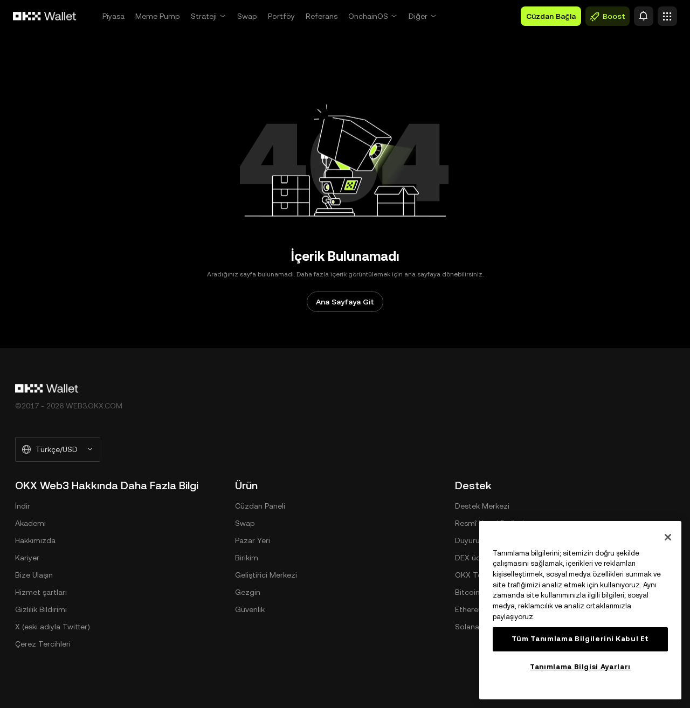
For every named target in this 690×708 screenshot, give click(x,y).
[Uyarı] (643, 16)
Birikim (246, 557)
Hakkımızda (35, 540)
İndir (22, 506)
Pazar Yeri (252, 540)
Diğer (418, 16)
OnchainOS (368, 16)
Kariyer (27, 557)
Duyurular (471, 540)
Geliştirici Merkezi (266, 575)
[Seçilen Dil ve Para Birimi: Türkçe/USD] (57, 449)
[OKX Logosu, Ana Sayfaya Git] (45, 16)
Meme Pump (157, 16)
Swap (247, 16)
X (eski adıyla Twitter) (52, 626)
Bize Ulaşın (34, 575)
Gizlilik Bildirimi (41, 609)
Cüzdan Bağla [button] (551, 16)
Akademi (30, 523)
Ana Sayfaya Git (345, 301)
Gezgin (247, 592)
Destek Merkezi (482, 506)
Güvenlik (250, 609)
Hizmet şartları (41, 592)
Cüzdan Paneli (260, 506)
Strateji (204, 16)
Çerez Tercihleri (43, 644)
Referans (321, 16)
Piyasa (113, 16)
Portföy (281, 16)
